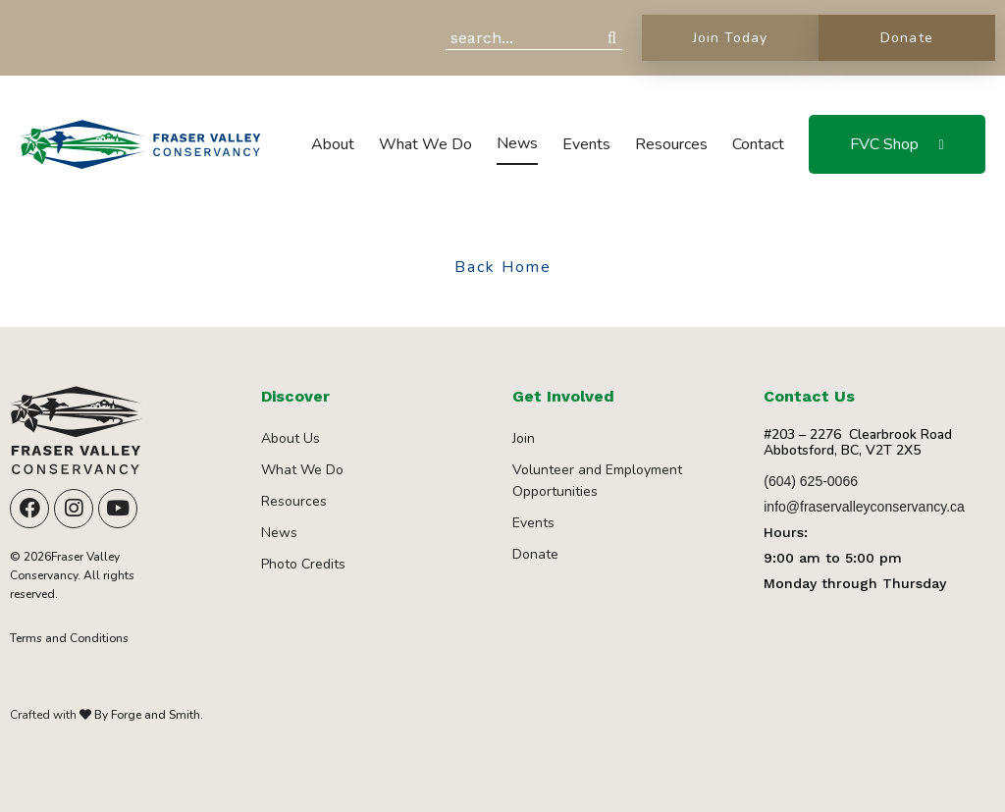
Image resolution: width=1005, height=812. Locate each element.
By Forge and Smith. (147, 715)
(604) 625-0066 (811, 481)
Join (523, 438)
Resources (671, 144)
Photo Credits (303, 564)
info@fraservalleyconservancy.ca (864, 506)
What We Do (425, 144)
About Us (290, 438)
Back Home (503, 268)
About (332, 144)
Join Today (730, 37)
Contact (758, 144)
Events (586, 144)
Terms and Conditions (69, 638)
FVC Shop (884, 144)
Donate (906, 37)
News (517, 143)
